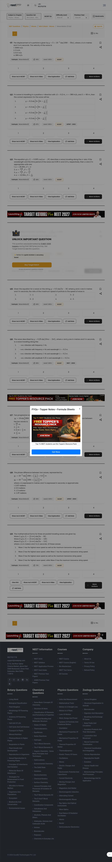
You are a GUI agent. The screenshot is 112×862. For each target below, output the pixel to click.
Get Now (56, 452)
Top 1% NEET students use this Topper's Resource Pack (56, 444)
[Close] (79, 409)
